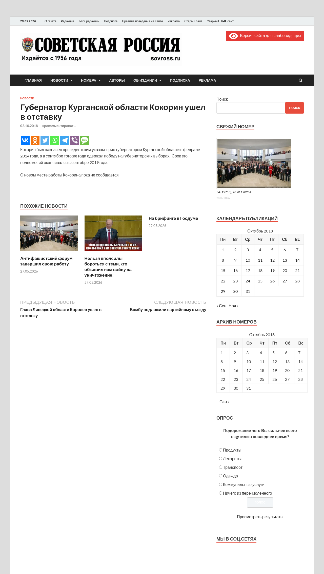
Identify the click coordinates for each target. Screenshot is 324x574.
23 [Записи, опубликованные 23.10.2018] (235, 280)
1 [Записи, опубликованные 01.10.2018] (223, 249)
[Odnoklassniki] (35, 140)
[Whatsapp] (54, 140)
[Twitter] (44, 140)
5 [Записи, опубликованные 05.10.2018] (272, 249)
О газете (50, 21)
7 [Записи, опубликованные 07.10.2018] (297, 249)
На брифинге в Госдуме (173, 218)
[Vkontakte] (25, 140)
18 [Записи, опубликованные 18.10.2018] (260, 270)
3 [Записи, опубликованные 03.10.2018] (248, 249)
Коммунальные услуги (244, 484)
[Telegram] (64, 140)
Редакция (67, 21)
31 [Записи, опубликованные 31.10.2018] (248, 291)
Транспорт (232, 467)
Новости (59, 80)
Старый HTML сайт (220, 21)
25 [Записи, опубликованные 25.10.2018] (260, 280)
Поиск (222, 99)
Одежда (230, 475)
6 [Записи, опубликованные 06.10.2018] (285, 249)
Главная (33, 80)
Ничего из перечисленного (247, 493)
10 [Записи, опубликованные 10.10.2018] (248, 260)
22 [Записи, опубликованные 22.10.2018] (223, 280)
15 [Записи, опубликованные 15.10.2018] (223, 270)
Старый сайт (193, 21)
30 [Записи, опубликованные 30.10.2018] (235, 291)
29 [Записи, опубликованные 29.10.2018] (223, 291)
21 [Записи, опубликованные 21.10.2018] (297, 270)
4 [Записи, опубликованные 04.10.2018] (260, 249)
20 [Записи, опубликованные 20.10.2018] (284, 270)
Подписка (110, 21)
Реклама (174, 21)
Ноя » (233, 305)
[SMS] (84, 140)
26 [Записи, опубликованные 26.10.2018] (272, 280)
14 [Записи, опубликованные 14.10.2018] (297, 260)
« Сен (221, 305)
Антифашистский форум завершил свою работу (46, 261)
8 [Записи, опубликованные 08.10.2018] (223, 260)
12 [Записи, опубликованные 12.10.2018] (272, 260)
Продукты (232, 449)
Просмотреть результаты (260, 516)
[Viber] (74, 140)
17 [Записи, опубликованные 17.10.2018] (248, 270)
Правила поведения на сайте (142, 21)
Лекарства (232, 458)
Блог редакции (89, 21)
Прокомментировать (58, 126)
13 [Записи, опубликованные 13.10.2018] (284, 260)
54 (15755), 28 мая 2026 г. (234, 192)
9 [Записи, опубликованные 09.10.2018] (235, 260)
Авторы (117, 80)
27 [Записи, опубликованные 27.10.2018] (284, 280)
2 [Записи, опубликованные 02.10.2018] (235, 249)
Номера (88, 80)
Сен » (224, 401)
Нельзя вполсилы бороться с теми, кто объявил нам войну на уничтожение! (108, 267)
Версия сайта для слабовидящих (265, 35)
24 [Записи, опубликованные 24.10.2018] (248, 280)
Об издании (145, 80)
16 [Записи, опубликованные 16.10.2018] (235, 270)
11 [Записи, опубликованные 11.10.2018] (260, 260)
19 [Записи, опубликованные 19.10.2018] (272, 270)
